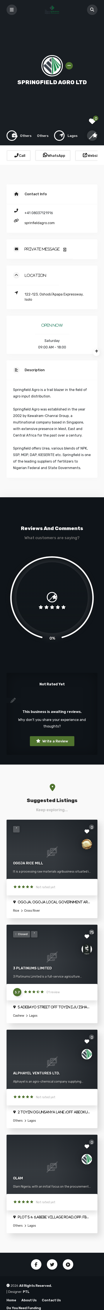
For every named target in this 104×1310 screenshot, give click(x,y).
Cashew (18, 1016)
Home (11, 1300)
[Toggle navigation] (12, 10)
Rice (16, 911)
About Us (29, 1300)
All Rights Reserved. (35, 1286)
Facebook (36, 1264)
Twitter (52, 1264)
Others (18, 1121)
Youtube (68, 1264)
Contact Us (51, 1300)
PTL (26, 1292)
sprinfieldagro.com (39, 223)
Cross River (32, 911)
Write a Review (54, 741)
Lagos (33, 1016)
